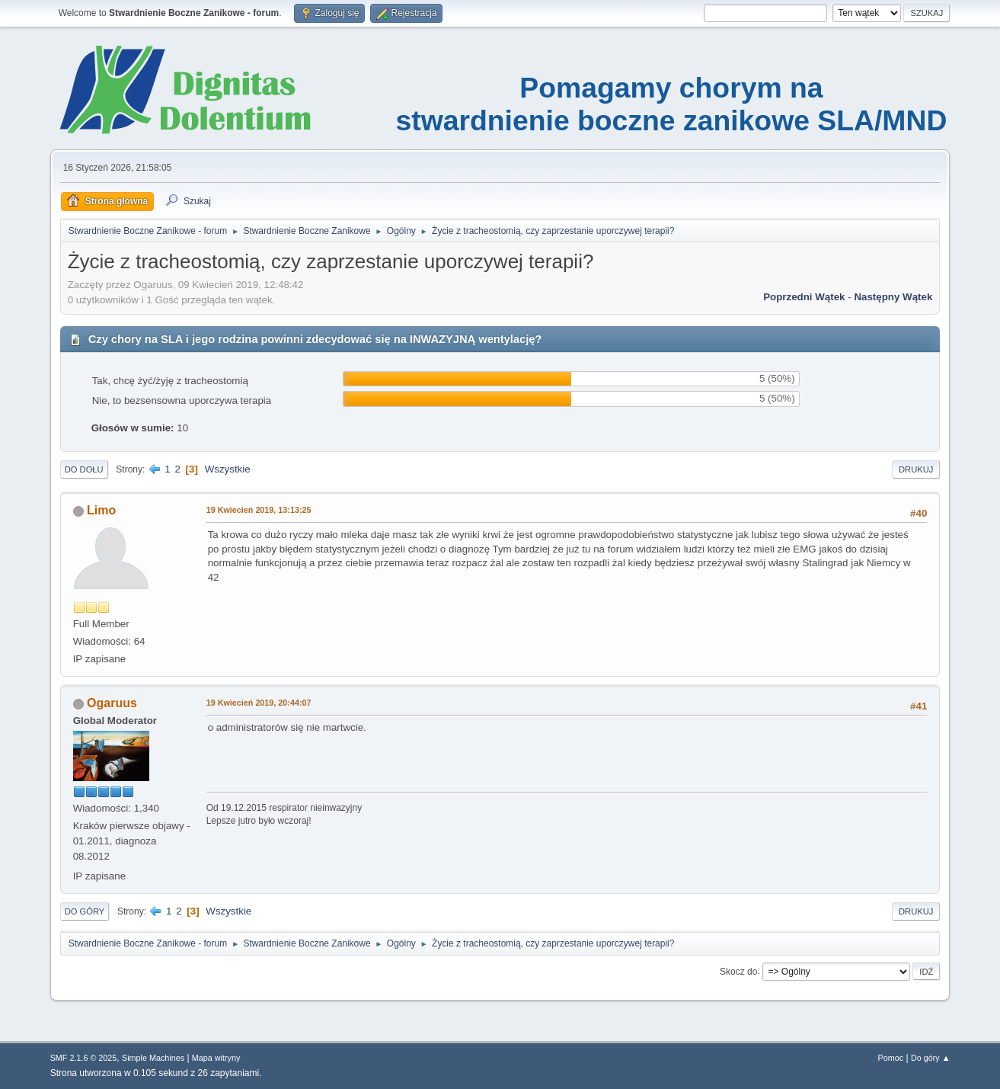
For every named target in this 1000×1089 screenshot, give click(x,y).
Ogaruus (112, 703)
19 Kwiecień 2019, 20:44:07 (259, 702)
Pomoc (891, 1057)
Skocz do (738, 971)
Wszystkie (228, 469)
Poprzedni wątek (804, 297)
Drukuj (916, 469)
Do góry (85, 911)
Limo (101, 510)
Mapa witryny (216, 1057)
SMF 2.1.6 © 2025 (83, 1057)
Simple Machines (153, 1057)
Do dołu (84, 469)
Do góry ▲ (930, 1057)
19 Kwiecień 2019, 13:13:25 (259, 509)
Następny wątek (893, 297)
